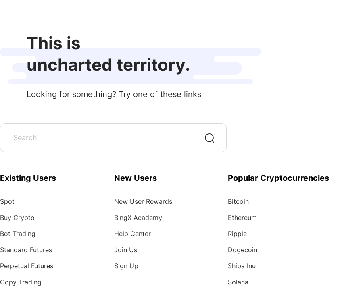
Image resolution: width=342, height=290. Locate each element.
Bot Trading (17, 234)
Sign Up (126, 266)
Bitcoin (238, 201)
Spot (7, 201)
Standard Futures (26, 250)
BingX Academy (138, 217)
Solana (238, 282)
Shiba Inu (242, 266)
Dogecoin (242, 250)
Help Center (132, 234)
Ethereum (242, 217)
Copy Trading (21, 282)
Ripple (237, 234)
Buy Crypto (17, 217)
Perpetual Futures (26, 266)
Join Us (125, 250)
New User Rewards (143, 201)
